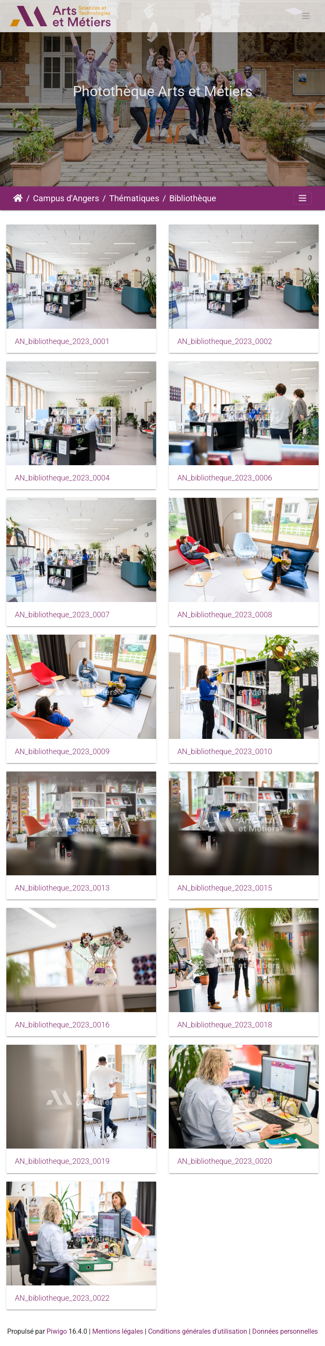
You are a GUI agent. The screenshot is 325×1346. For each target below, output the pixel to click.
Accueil (18, 198)
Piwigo (57, 1331)
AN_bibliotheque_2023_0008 (224, 615)
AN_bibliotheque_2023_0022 (62, 1298)
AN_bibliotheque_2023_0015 (224, 888)
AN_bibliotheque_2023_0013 (62, 888)
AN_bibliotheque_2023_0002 (224, 341)
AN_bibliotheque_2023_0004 (62, 478)
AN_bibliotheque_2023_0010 (224, 751)
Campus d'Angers (66, 198)
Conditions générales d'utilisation (197, 1331)
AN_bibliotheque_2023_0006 (224, 478)
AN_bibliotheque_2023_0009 (62, 751)
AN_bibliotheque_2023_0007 (62, 615)
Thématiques (134, 198)
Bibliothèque (192, 198)
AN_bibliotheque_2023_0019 (62, 1161)
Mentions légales (117, 1331)
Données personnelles (285, 1331)
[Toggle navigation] (306, 16)
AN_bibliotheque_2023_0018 (224, 1025)
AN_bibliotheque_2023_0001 (62, 341)
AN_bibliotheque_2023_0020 (224, 1161)
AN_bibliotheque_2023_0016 (62, 1025)
